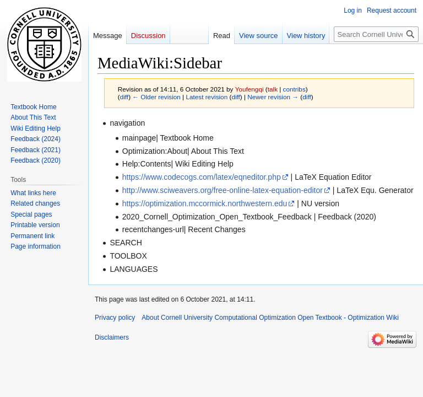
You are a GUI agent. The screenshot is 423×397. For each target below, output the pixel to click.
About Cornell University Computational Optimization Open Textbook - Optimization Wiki (270, 317)
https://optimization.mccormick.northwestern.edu (205, 203)
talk (273, 89)
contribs (294, 89)
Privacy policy (115, 317)
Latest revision (206, 96)
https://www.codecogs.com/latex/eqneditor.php (201, 177)
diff (124, 96)
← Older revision (156, 96)
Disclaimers (112, 337)
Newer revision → (273, 96)
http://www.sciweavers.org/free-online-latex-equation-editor (222, 190)
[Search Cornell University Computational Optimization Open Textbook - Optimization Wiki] (376, 34)
